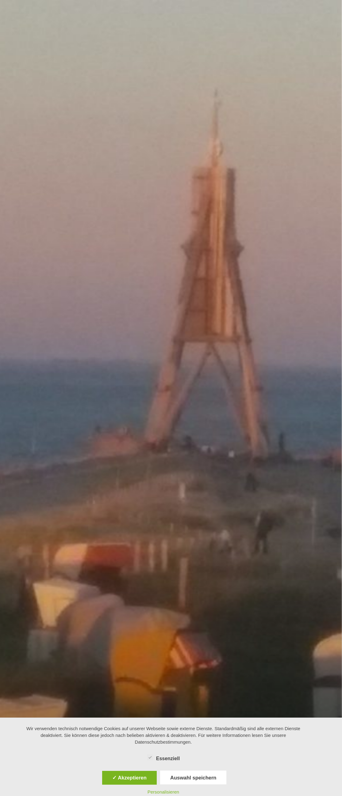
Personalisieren (163, 791)
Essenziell (163, 757)
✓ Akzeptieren (129, 777)
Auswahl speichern (193, 777)
